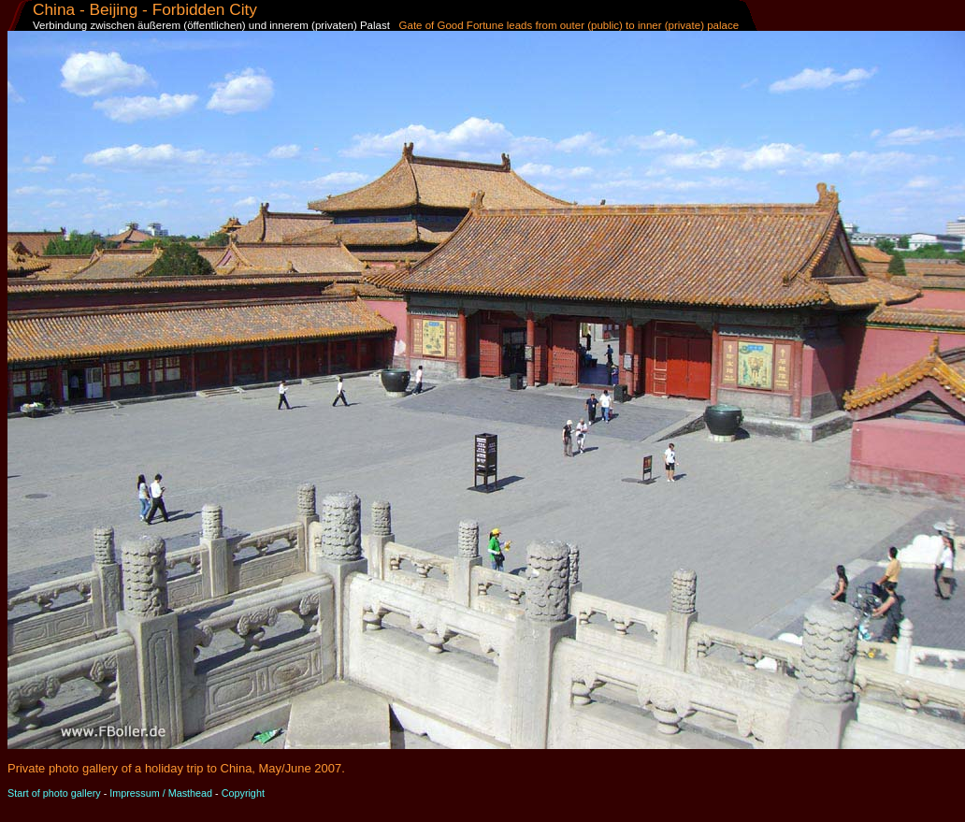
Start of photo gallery (54, 793)
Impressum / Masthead (160, 793)
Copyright (243, 793)
